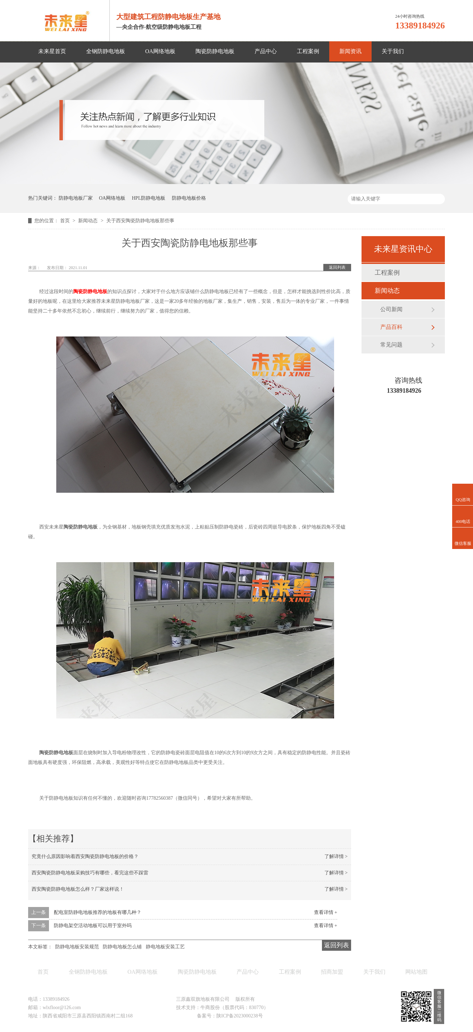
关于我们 (393, 51)
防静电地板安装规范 (77, 946)
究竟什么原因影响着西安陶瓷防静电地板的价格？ (85, 856)
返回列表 (337, 267)
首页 (65, 220)
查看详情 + (325, 912)
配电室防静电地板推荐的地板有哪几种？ (97, 912)
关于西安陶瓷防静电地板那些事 (140, 220)
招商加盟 (332, 972)
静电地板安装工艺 (165, 946)
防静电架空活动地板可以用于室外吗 (93, 925)
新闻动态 (88, 220)
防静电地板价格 (189, 198)
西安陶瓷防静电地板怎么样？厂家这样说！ (78, 889)
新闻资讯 (350, 51)
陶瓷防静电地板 (215, 51)
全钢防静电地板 (105, 51)
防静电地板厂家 (76, 198)
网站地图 (416, 972)
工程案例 (308, 51)
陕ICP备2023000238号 (239, 1015)
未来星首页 (52, 51)
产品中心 (266, 51)
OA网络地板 (160, 51)
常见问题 (391, 345)
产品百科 (391, 327)
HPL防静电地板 (148, 198)
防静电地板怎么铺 (122, 946)
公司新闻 (391, 309)
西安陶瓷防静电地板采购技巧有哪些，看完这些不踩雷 (90, 872)
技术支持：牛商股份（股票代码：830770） (222, 1007)
